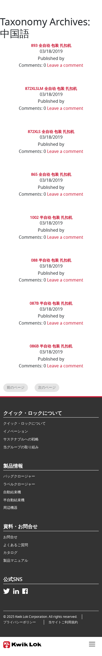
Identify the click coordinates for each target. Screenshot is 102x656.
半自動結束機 (13, 500)
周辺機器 (10, 507)
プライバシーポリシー (21, 622)
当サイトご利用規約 (63, 622)
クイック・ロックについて (24, 423)
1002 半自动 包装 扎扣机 (51, 217)
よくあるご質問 (15, 545)
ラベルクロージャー (19, 484)
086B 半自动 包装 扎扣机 (51, 346)
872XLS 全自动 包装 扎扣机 (51, 132)
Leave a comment (65, 65)
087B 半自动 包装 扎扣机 (51, 303)
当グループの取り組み (21, 447)
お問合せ (10, 537)
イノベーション (15, 431)
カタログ (10, 552)
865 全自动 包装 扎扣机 (51, 174)
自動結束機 (12, 492)
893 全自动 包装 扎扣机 (51, 46)
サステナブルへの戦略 (21, 439)
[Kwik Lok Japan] (22, 643)
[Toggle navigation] (92, 643)
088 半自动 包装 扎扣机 (51, 260)
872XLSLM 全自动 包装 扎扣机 (51, 89)
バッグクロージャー (19, 476)
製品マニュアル (15, 560)
